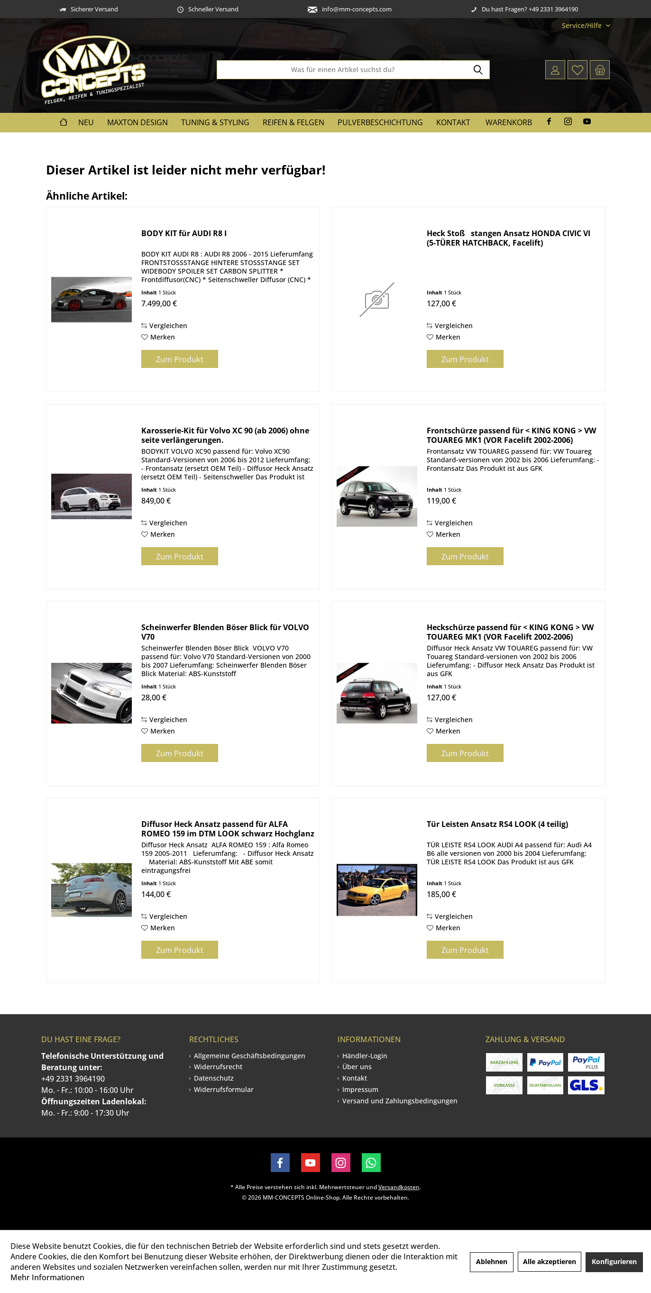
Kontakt (354, 1077)
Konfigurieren (614, 1261)
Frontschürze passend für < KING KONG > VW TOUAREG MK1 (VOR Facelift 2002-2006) (511, 435)
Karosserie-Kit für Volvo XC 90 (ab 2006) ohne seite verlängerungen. (225, 435)
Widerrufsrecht (218, 1066)
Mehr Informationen (47, 1277)
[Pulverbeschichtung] (380, 122)
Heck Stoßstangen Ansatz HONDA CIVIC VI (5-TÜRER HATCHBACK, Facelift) (508, 238)
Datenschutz (214, 1077)
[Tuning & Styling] (215, 122)
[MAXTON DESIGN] (137, 122)
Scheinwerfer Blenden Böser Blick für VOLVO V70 (225, 632)
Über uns (357, 1066)
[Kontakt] (453, 122)
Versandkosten (399, 1187)
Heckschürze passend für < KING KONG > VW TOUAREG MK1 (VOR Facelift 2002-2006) (510, 632)
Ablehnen (491, 1261)
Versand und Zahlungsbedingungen (400, 1100)
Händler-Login (364, 1055)
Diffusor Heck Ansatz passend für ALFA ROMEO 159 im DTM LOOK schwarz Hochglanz (227, 828)
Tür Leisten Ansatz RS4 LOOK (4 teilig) (497, 824)
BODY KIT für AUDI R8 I (184, 233)
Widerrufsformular (224, 1089)
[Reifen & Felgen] (293, 122)
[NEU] (86, 122)
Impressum (360, 1089)
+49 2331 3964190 (73, 1078)
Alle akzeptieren (549, 1261)
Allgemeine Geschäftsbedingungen (249, 1055)
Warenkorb (509, 122)
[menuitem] (582, 25)
